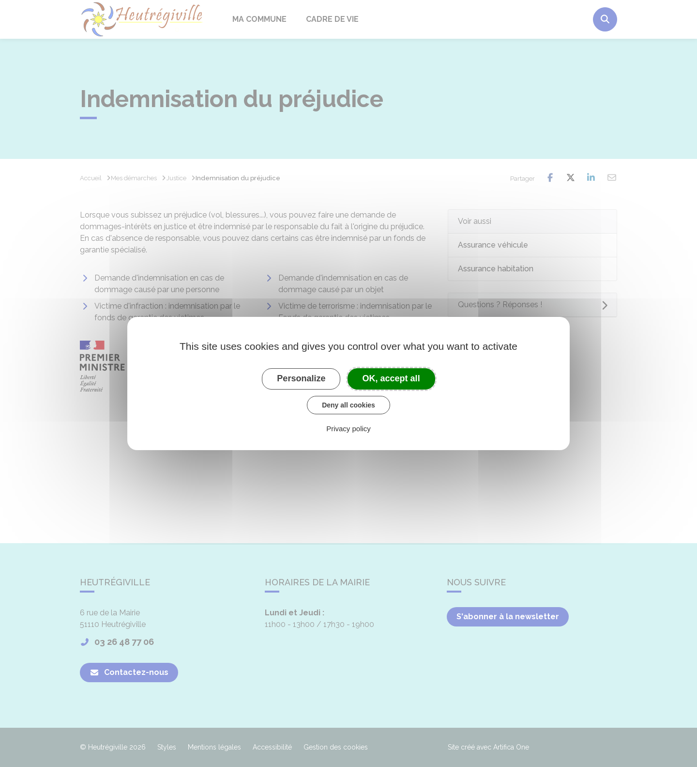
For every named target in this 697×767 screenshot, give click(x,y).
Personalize (301, 378)
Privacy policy (348, 428)
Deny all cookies (348, 405)
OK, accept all (391, 378)
